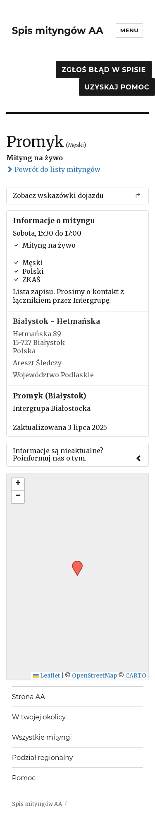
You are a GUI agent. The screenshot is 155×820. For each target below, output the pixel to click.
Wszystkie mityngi (42, 737)
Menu (129, 30)
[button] (74, 563)
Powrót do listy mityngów (53, 169)
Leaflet (46, 675)
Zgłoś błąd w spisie (104, 70)
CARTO (135, 675)
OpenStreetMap (94, 675)
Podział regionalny (42, 758)
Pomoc (24, 778)
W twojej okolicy (39, 717)
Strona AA (28, 697)
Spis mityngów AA (57, 30)
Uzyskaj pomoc (117, 87)
